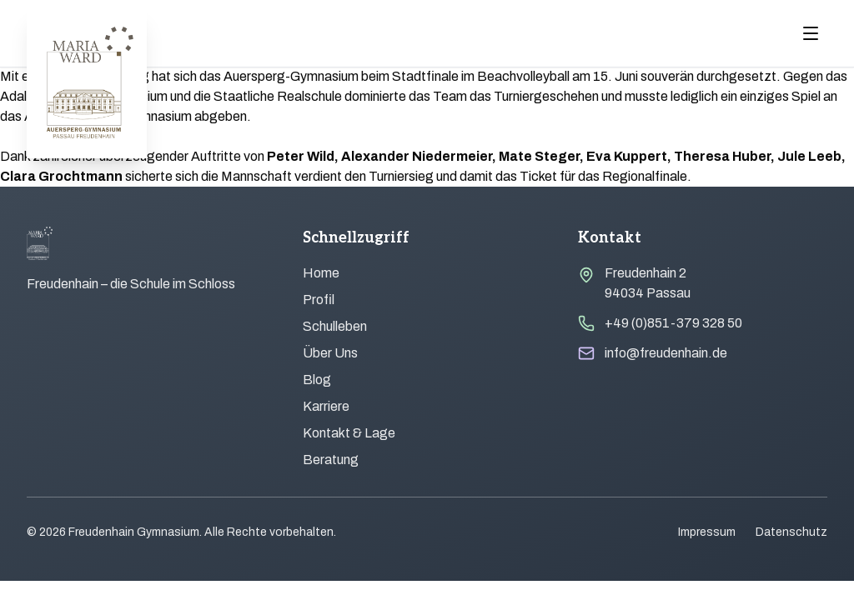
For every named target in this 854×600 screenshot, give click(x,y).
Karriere (326, 406)
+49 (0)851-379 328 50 (673, 323)
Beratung (331, 459)
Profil (318, 299)
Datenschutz (791, 532)
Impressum (707, 532)
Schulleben (335, 326)
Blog (317, 379)
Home (321, 273)
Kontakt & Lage (349, 433)
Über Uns (330, 353)
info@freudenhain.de (666, 353)
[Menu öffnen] (810, 33)
